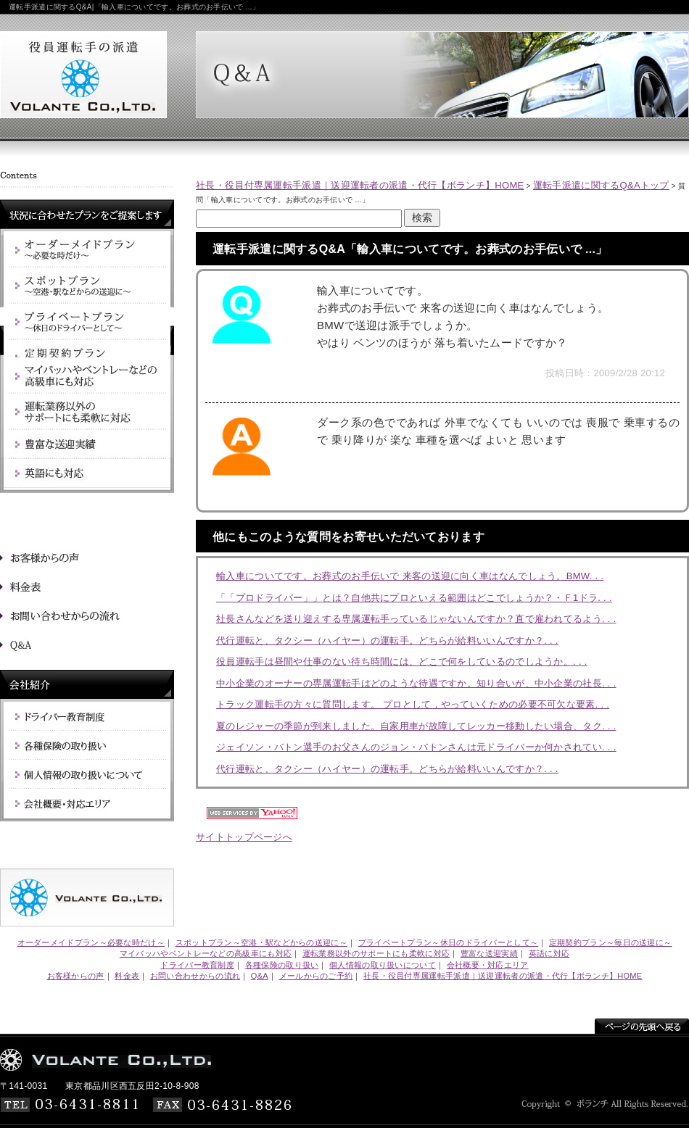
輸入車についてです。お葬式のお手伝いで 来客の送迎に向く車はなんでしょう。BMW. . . (409, 576)
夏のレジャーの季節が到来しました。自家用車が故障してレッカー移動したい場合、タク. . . (416, 726)
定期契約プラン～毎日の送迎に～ (610, 942)
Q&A (259, 975)
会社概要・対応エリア (488, 965)
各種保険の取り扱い (282, 965)
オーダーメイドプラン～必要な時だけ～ (91, 942)
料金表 (127, 975)
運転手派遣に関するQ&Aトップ (601, 185)
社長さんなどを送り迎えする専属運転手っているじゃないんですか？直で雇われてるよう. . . (416, 618)
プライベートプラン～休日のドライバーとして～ (448, 942)
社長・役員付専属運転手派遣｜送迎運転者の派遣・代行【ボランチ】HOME (360, 185)
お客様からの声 (75, 975)
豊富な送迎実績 (489, 953)
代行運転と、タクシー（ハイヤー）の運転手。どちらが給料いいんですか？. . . (387, 640)
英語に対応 (549, 953)
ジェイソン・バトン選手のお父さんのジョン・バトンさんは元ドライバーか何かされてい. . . (416, 747)
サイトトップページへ (244, 837)
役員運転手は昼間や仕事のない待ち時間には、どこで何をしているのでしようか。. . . (401, 661)
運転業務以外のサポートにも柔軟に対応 (376, 953)
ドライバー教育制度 (197, 965)
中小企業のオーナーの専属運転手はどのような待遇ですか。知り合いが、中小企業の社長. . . (416, 683)
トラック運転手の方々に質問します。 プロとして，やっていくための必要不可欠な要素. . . (412, 704)
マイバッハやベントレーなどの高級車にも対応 (206, 953)
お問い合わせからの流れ (195, 975)
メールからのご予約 (316, 975)
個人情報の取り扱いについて (382, 965)
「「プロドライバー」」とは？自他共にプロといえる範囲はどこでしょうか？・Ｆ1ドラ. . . (414, 597)
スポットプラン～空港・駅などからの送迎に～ (261, 942)
